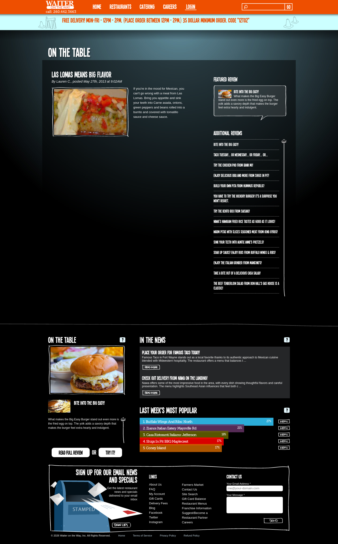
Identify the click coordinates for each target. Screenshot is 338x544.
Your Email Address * (239, 483)
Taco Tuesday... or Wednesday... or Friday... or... (241, 154)
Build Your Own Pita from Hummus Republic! (239, 185)
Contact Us (189, 489)
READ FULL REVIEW (71, 452)
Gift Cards (156, 498)
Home (121, 535)
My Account (157, 494)
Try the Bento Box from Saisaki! (232, 211)
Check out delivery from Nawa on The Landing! (174, 378)
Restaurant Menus (194, 503)
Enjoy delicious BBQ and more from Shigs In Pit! (241, 175)
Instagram (156, 522)
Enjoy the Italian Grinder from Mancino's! (238, 262)
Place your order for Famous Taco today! (171, 352)
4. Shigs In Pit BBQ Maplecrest (165, 441)
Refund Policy (192, 535)
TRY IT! (110, 452)
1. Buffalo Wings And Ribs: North (167, 422)
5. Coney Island (154, 448)
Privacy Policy (168, 535)
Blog (152, 508)
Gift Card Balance (194, 499)
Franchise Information (196, 508)
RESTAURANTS (120, 6)
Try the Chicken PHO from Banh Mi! (233, 165)
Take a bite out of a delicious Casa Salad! (237, 273)
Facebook (155, 512)
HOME (97, 6)
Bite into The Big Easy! (246, 91)
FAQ (152, 489)
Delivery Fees (158, 503)
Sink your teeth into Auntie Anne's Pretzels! (239, 242)
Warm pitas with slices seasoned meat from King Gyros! (246, 231)
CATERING (147, 6)
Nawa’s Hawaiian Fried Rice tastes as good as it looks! (244, 221)
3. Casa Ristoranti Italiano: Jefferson (169, 435)
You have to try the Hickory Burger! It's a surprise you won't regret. (245, 198)
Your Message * (236, 495)
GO (288, 6)
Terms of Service (142, 535)
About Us (155, 484)
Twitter (153, 517)
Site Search (190, 494)
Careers (170, 6)
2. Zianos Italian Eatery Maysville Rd (169, 428)
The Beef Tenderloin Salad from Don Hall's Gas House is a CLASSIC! (246, 286)
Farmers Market (193, 485)
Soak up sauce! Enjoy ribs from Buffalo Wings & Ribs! (245, 252)
